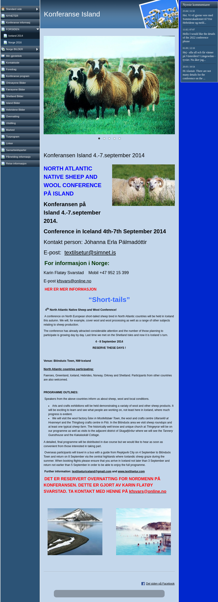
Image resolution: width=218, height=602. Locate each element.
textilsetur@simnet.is (90, 252)
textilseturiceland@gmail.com (91, 471)
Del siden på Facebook (160, 583)
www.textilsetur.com (131, 471)
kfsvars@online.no (74, 281)
